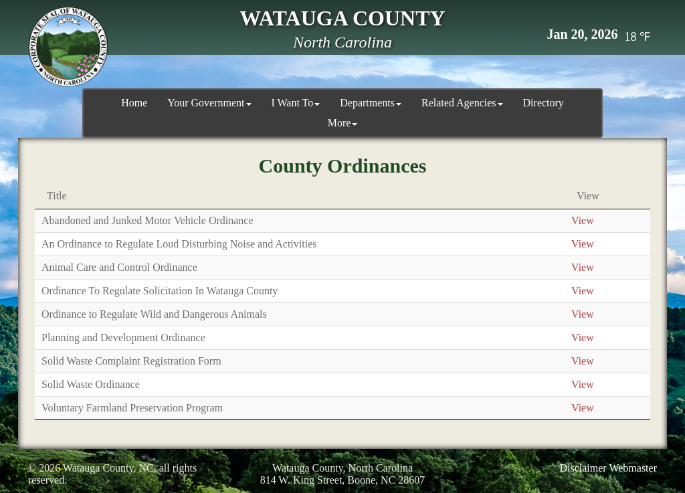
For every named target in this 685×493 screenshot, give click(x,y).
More (343, 122)
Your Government (209, 102)
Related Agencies (462, 102)
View (582, 220)
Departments (370, 102)
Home (134, 102)
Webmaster (633, 468)
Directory (543, 102)
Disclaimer (582, 468)
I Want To (296, 102)
